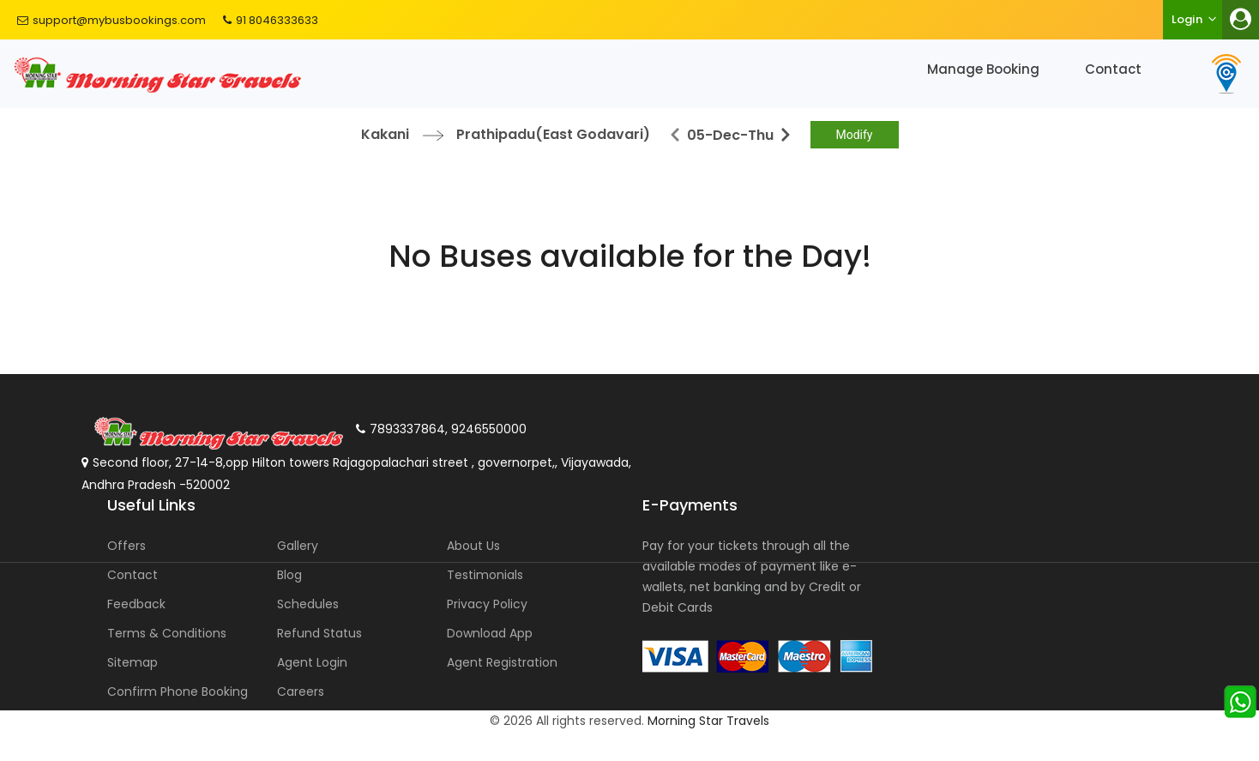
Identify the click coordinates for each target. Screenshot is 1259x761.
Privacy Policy (487, 604)
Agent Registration (502, 662)
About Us (473, 545)
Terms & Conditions (166, 633)
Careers (300, 691)
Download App (490, 633)
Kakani (385, 134)
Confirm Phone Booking (177, 691)
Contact (1113, 69)
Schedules (308, 604)
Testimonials (485, 574)
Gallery (297, 545)
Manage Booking (983, 69)
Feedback (136, 604)
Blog (289, 574)
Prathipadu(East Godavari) (553, 134)
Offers (126, 545)
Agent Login (312, 662)
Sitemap (132, 662)
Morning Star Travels (708, 720)
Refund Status (319, 633)
